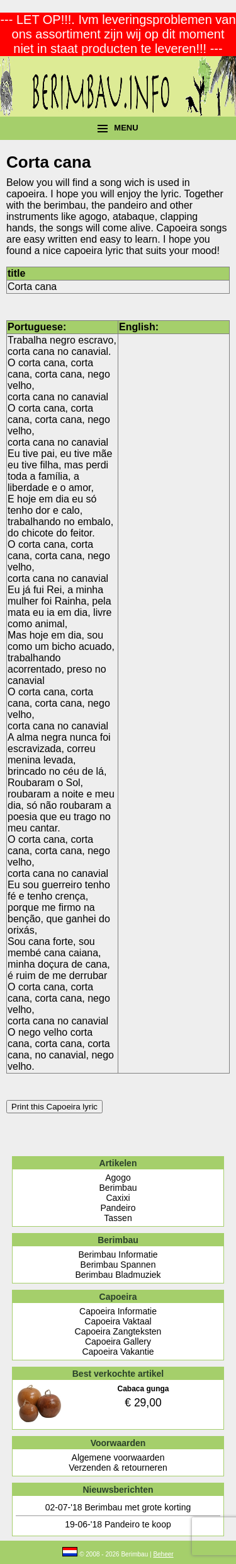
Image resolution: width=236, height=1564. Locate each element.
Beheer (163, 1554)
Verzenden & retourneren (118, 1468)
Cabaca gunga (143, 1388)
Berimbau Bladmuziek (117, 1275)
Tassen (118, 1218)
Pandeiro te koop (137, 1524)
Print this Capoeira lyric (54, 1106)
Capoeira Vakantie (118, 1352)
